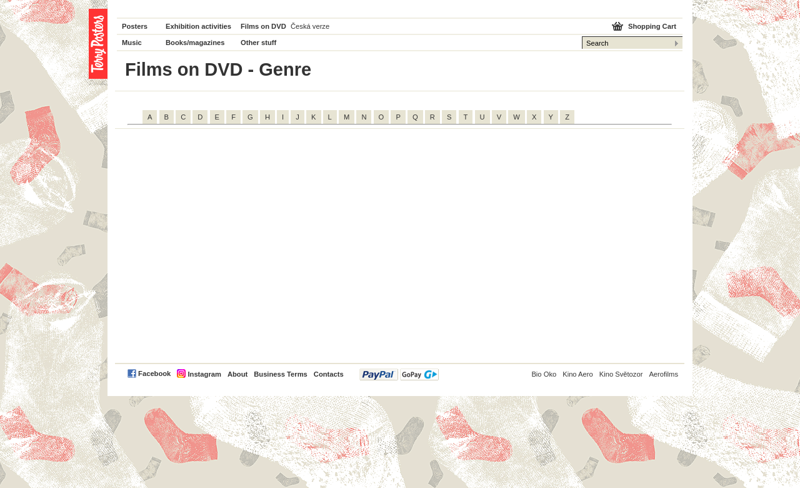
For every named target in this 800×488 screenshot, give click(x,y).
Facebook (154, 373)
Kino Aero (577, 374)
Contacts (329, 374)
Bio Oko (543, 374)
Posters (135, 26)
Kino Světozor (621, 374)
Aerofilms (663, 374)
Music (132, 42)
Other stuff (258, 42)
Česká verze (310, 26)
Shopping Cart (652, 26)
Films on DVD (263, 26)
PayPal (399, 374)
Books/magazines (195, 42)
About (238, 374)
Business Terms (281, 374)
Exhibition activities (198, 26)
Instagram (204, 374)
